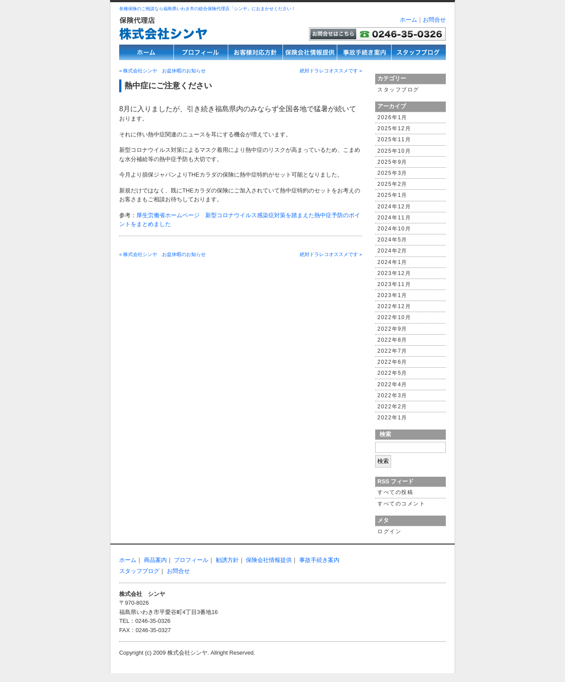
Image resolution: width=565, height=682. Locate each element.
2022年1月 (392, 417)
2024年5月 (392, 240)
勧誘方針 (227, 560)
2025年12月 (394, 128)
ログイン (389, 531)
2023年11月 (394, 284)
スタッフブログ (398, 90)
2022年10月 (394, 317)
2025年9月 (392, 162)
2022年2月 (392, 406)
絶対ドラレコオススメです (331, 70)
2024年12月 (394, 206)
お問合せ (434, 19)
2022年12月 (394, 306)
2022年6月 (392, 362)
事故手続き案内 (319, 560)
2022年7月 (392, 351)
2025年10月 (394, 151)
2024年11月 (394, 218)
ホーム (408, 19)
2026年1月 (392, 117)
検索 (385, 434)
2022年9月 (392, 329)
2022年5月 (392, 373)
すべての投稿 (395, 492)
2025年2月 (392, 184)
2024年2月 (392, 251)
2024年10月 (394, 229)
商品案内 (155, 560)
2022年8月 (392, 340)
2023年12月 (394, 273)
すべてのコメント (401, 504)
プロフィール (191, 560)
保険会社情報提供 (269, 560)
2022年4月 (392, 384)
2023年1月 (392, 295)
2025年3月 (392, 173)
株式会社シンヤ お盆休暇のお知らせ (162, 70)
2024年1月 (392, 262)
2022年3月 (392, 395)
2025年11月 (394, 139)
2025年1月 (392, 195)
